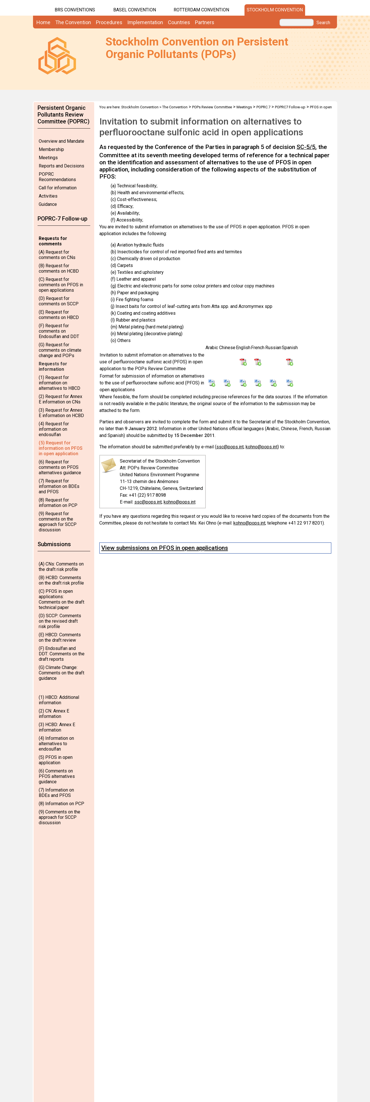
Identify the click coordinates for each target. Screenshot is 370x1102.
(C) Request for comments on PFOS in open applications (61, 285)
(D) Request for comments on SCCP (59, 301)
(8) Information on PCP (61, 803)
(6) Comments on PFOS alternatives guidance (57, 776)
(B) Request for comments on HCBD (59, 268)
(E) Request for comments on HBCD (59, 314)
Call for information (58, 187)
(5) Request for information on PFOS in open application (61, 448)
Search (323, 22)
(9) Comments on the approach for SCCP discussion (59, 817)
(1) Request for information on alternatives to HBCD (59, 383)
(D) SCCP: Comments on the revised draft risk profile (60, 621)
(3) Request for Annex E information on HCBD (61, 412)
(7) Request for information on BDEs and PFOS (59, 486)
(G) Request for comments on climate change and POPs (60, 350)
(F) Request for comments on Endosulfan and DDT (59, 331)
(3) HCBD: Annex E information (57, 727)
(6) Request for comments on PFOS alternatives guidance (60, 467)
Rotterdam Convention (201, 10)
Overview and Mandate (61, 141)
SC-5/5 (306, 147)
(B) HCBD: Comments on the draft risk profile (61, 580)
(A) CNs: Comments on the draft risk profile (61, 566)
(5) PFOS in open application (56, 760)
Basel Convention (134, 10)
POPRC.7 (263, 107)
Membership (51, 149)
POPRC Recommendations (57, 176)
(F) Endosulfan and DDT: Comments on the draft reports (62, 654)
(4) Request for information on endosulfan (54, 429)
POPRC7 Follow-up (290, 107)
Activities (48, 196)
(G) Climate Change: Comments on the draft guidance (61, 673)
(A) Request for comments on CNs (57, 254)
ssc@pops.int (230, 447)
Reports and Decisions (61, 166)
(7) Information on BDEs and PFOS (56, 792)
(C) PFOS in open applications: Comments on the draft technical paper (61, 599)
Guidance (48, 204)
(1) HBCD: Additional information (59, 700)
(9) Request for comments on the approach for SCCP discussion (58, 522)
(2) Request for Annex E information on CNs (60, 399)
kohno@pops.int (262, 447)
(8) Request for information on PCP (58, 502)
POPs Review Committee (212, 107)
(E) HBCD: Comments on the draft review (60, 637)
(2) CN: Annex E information (54, 713)
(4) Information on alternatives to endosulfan (56, 744)
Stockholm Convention (275, 10)
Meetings (48, 157)
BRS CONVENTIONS (75, 10)
